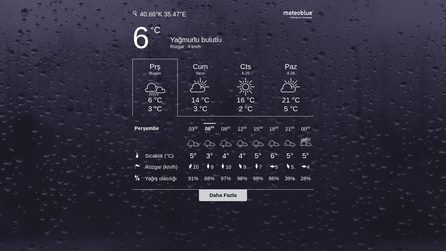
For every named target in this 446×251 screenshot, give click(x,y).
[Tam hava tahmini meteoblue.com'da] (299, 13)
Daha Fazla (223, 195)
